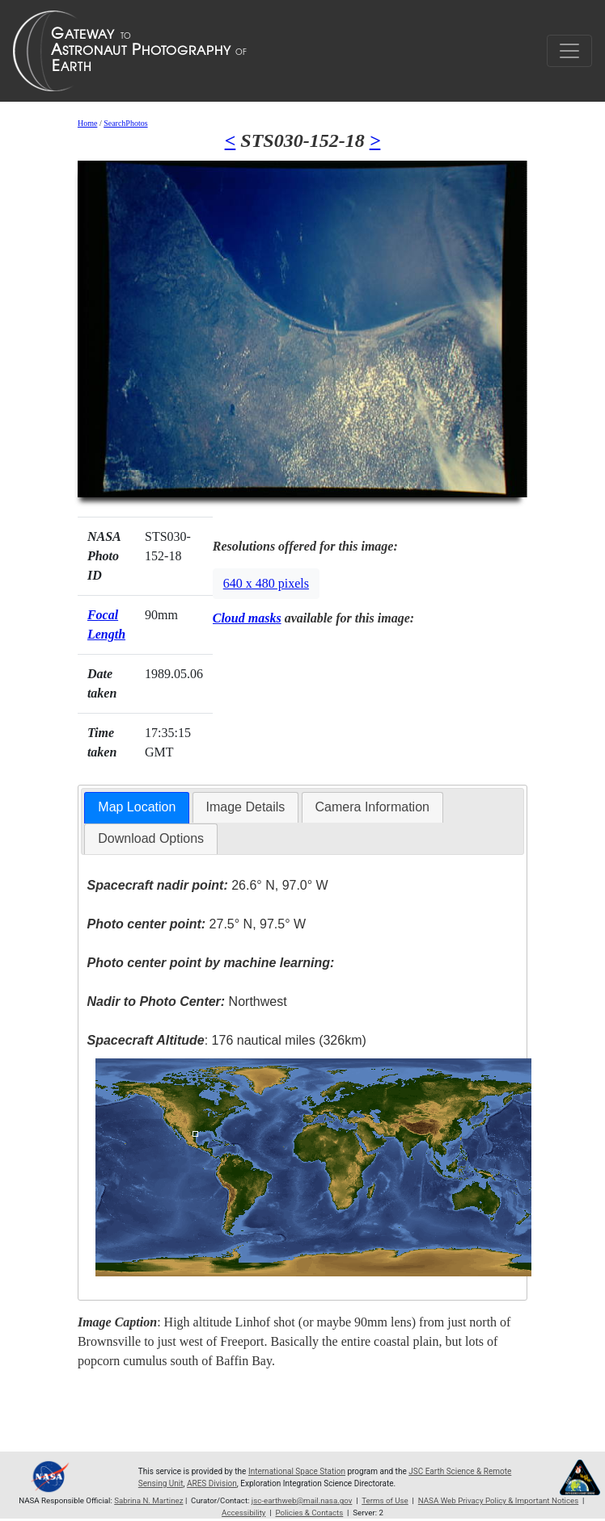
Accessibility (243, 1512)
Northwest (187, 1001)
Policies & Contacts (309, 1512)
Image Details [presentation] (246, 807)
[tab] (136, 807)
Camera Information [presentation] (372, 807)
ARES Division (212, 1483)
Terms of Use (385, 1500)
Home (87, 123)
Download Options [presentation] (151, 838)
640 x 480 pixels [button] (266, 583)
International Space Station (296, 1471)
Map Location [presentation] (137, 807)
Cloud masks (247, 618)
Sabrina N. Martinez (148, 1500)
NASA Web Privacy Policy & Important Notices (498, 1500)
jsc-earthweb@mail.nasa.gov (302, 1500)
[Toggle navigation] (569, 51)
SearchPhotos (125, 123)
